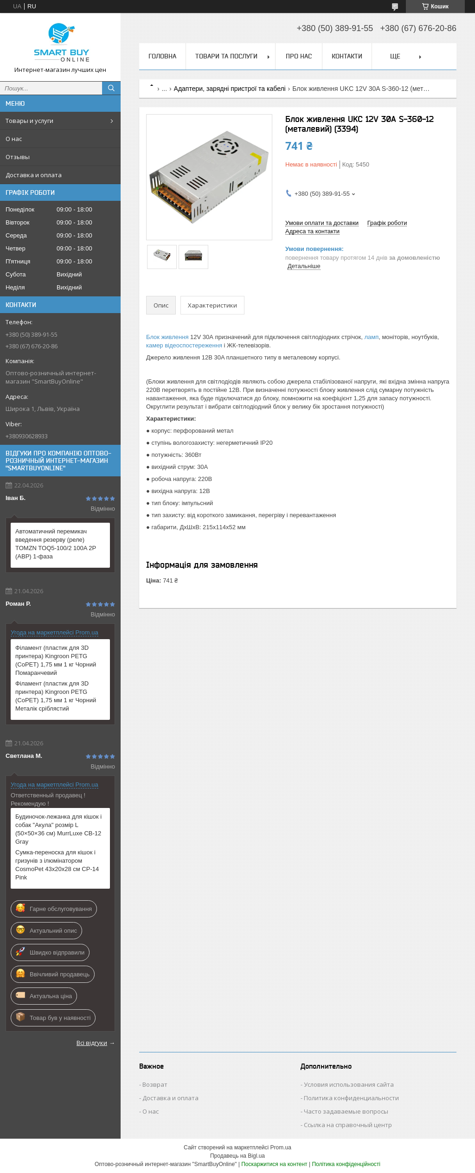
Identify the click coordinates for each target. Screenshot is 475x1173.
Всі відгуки (92, 1042)
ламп (371, 336)
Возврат (154, 1084)
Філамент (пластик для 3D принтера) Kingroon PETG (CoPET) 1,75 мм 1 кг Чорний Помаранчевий (55, 660)
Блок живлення (167, 336)
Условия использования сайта (349, 1084)
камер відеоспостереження (184, 345)
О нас (14, 139)
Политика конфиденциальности (351, 1098)
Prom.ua (280, 1147)
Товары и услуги (29, 120)
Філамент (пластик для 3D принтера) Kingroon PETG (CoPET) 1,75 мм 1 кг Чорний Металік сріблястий (55, 696)
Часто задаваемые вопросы (346, 1111)
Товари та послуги (226, 56)
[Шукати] (111, 88)
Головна (162, 56)
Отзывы (18, 157)
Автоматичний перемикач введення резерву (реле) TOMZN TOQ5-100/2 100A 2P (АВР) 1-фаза (55, 544)
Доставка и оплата (34, 175)
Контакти (347, 56)
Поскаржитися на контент (274, 1164)
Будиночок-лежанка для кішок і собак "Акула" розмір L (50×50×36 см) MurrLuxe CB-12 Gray (58, 829)
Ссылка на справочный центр (348, 1125)
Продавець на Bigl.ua (237, 1156)
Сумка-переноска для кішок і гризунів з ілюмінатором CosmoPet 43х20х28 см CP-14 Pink (57, 865)
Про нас (299, 56)
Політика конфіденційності (346, 1164)
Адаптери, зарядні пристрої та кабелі (230, 88)
